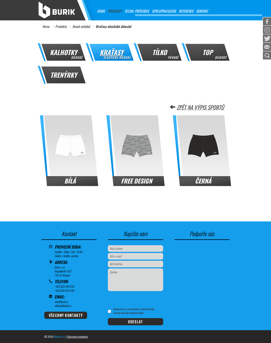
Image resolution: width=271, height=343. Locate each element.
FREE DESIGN (136, 180)
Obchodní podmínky (77, 337)
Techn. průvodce (136, 11)
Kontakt (202, 11)
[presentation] (135, 299)
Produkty (115, 11)
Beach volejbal (81, 26)
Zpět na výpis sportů (200, 107)
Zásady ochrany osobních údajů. (128, 313)
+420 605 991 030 (64, 290)
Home (101, 11)
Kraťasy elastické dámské (113, 26)
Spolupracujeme (164, 11)
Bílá (70, 180)
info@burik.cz (61, 302)
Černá (203, 180)
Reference (186, 11)
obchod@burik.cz (63, 306)
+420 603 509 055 (64, 286)
